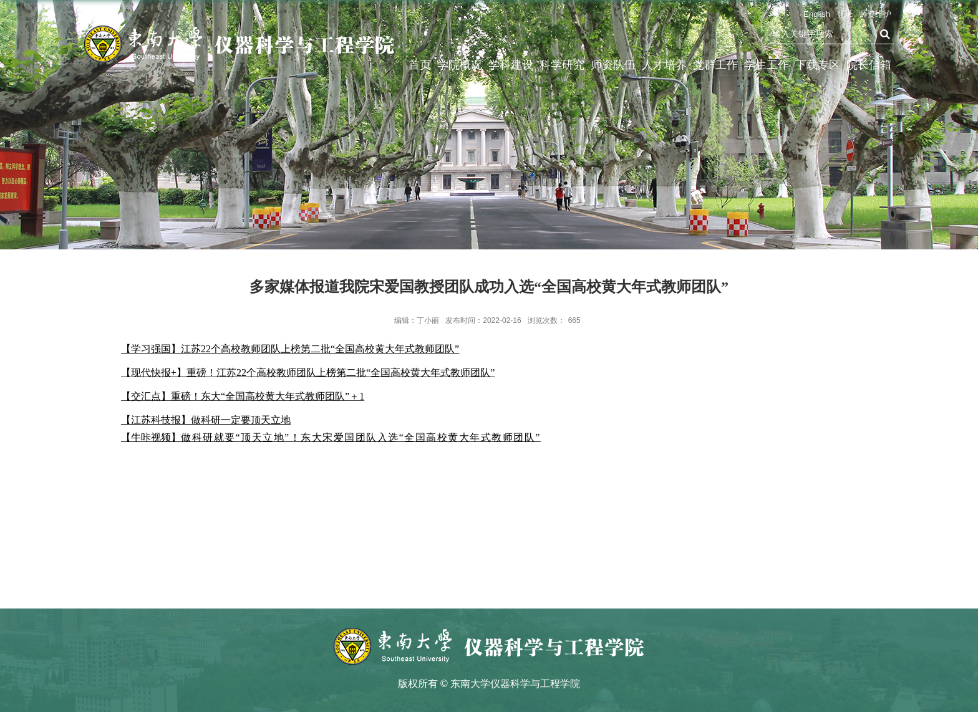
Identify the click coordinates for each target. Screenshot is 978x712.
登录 (844, 14)
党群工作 (715, 65)
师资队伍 (613, 65)
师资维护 (875, 14)
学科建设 (510, 65)
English (816, 14)
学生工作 (766, 65)
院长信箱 (868, 65)
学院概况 (459, 65)
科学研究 (562, 65)
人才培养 (664, 65)
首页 (420, 65)
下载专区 (817, 65)
